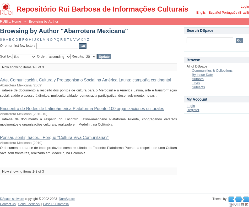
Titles (196, 83)
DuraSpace (66, 199)
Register (193, 110)
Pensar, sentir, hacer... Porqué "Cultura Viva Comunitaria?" (54, 137)
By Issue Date (202, 75)
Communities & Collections (212, 71)
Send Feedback (29, 204)
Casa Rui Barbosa (56, 204)
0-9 (2, 40)
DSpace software (12, 199)
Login (245, 6)
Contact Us (8, 204)
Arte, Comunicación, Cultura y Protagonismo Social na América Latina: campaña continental (85, 80)
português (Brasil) (235, 12)
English (202, 12)
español (214, 12)
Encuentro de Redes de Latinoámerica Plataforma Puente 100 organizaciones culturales (82, 108)
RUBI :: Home (10, 21)
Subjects (198, 87)
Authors (198, 79)
